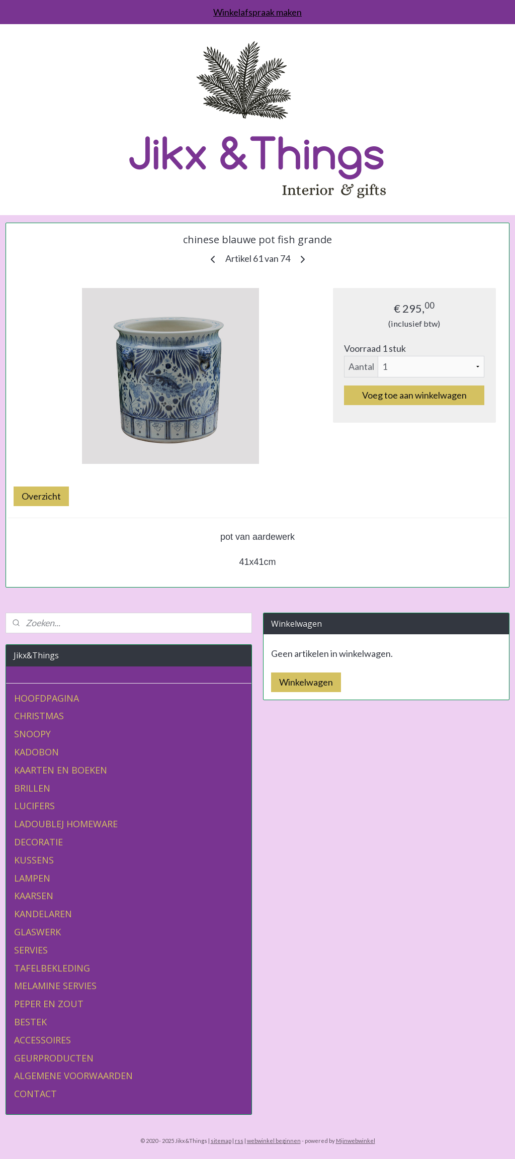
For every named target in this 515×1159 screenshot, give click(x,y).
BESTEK (30, 1022)
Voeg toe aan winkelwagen (414, 395)
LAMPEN (32, 878)
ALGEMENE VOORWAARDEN (73, 1076)
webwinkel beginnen (274, 1140)
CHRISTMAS (39, 716)
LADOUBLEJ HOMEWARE (66, 824)
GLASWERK (37, 932)
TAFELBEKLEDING (52, 968)
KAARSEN (33, 896)
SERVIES (31, 950)
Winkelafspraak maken (257, 12)
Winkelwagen (306, 682)
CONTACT (35, 1094)
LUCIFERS (34, 806)
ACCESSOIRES (42, 1040)
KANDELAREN (43, 914)
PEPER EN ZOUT (48, 1004)
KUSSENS (34, 860)
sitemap (221, 1140)
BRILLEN (32, 788)
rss (239, 1140)
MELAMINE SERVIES (55, 986)
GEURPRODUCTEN (54, 1058)
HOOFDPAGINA (46, 698)
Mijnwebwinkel (355, 1140)
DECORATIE (38, 842)
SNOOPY (32, 734)
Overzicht (41, 496)
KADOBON (36, 752)
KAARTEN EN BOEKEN (60, 770)
